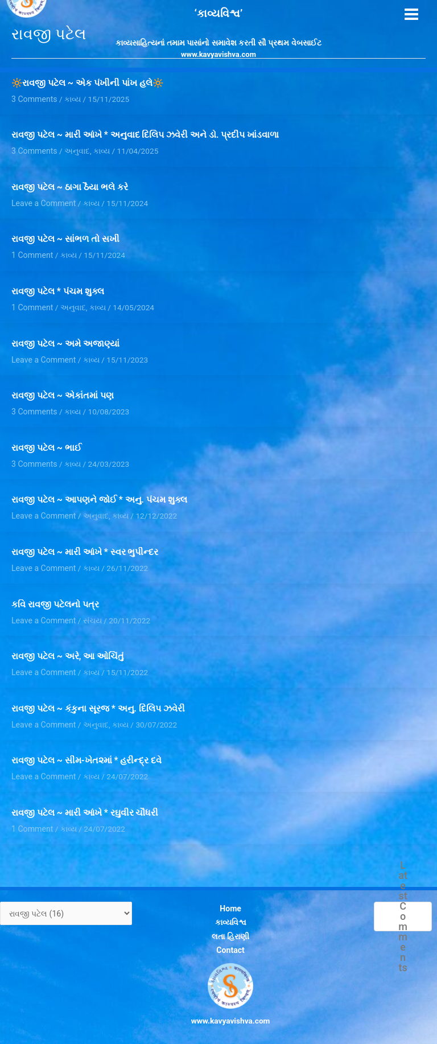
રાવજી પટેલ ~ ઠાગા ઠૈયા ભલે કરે (69, 186)
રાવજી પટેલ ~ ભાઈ (46, 443)
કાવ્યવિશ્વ (229, 911)
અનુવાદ (76, 149)
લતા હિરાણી (229, 923)
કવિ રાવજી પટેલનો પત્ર (55, 598)
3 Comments (33, 149)
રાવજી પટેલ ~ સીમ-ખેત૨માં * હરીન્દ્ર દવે (86, 752)
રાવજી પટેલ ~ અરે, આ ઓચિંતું (67, 649)
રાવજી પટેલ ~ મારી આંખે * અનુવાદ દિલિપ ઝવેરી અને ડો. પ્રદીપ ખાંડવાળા (145, 134)
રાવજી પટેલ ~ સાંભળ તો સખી (65, 237)
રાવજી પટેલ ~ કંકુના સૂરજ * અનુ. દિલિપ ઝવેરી (97, 701)
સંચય (90, 613)
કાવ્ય (100, 149)
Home (230, 898)
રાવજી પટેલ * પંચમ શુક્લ (57, 288)
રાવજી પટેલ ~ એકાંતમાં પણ (62, 392)
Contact (230, 937)
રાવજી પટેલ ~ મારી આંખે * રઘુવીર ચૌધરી (84, 804)
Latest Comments (402, 907)
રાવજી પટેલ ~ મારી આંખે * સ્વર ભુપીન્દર (84, 546)
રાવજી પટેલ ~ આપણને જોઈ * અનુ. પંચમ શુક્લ (99, 495)
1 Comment (31, 252)
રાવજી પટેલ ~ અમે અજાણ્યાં (65, 340)
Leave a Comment (42, 200)
